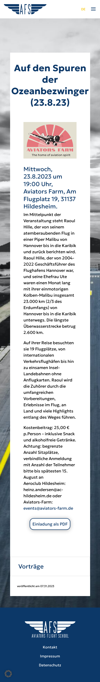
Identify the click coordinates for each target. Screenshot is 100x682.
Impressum (50, 656)
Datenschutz (50, 665)
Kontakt (50, 647)
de (83, 9)
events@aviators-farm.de (48, 508)
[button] (8, 673)
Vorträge (31, 566)
